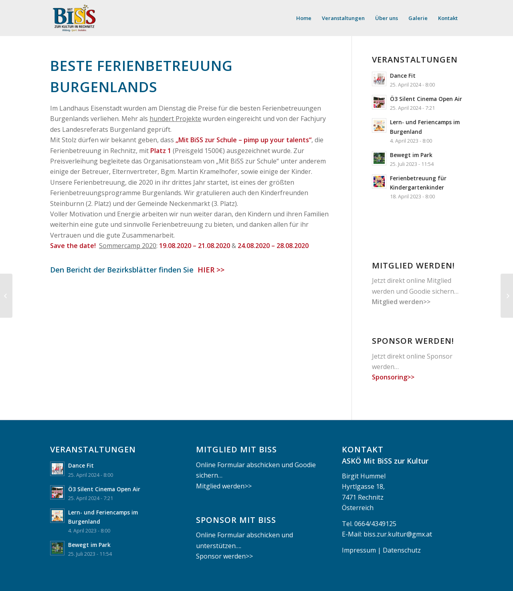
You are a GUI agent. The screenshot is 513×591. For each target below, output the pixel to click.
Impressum (359, 550)
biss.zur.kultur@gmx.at (398, 534)
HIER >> (210, 269)
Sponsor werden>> (224, 556)
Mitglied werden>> (401, 301)
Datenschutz (402, 550)
